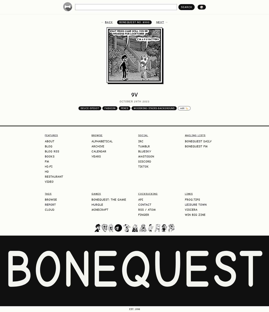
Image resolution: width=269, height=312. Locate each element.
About (49, 141)
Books (50, 156)
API (140, 199)
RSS (141, 209)
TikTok (143, 166)
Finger (143, 215)
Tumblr (144, 146)
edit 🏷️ (184, 108)
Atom (152, 209)
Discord (144, 161)
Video (49, 181)
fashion (110, 108)
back (109, 22)
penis (124, 108)
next (160, 22)
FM (47, 161)
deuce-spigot (90, 108)
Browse (51, 199)
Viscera (191, 209)
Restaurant (54, 176)
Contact (144, 204)
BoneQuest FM (196, 146)
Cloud (49, 209)
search (186, 7)
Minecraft (100, 209)
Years (96, 156)
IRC (140, 141)
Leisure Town (196, 204)
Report (50, 204)
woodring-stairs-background (154, 108)
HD (47, 171)
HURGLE (97, 204)
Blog (48, 146)
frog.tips (192, 199)
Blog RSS (52, 151)
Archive (98, 146)
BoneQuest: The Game (109, 199)
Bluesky (144, 151)
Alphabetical (102, 141)
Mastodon (146, 156)
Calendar (99, 151)
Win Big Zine (195, 215)
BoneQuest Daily (198, 141)
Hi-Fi (48, 166)
